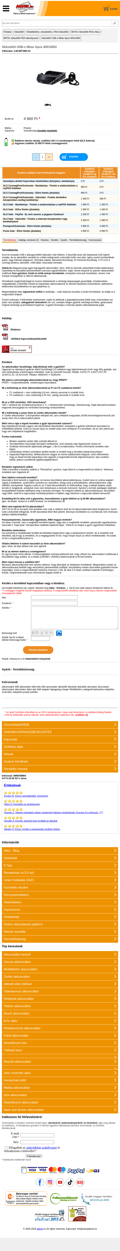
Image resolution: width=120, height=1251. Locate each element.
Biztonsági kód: (9, 633)
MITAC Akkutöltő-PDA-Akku (86, 32)
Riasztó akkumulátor (17, 1061)
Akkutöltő (19, 32)
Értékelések (12, 785)
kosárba (73, 156)
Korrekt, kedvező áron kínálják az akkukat (60, 819)
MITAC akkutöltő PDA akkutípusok (21, 38)
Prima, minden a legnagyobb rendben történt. (60, 827)
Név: (4, 597)
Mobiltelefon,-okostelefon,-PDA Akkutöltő (47, 32)
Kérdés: (6, 608)
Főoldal (7, 32)
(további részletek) (47, 130)
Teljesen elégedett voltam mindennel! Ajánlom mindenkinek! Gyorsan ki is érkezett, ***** (60, 810)
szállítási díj (81, 715)
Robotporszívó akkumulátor (22, 1028)
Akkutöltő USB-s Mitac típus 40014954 (61, 38)
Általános (11, 329)
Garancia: (10, 130)
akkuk (40, 1229)
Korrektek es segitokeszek (60, 802)
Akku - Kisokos (57, 588)
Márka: (8, 128)
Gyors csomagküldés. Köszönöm (60, 794)
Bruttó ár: (9, 118)
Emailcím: (7, 603)
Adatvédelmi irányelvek (37, 659)
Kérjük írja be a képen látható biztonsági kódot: (15, 638)
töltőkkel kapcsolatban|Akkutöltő (24, 339)
